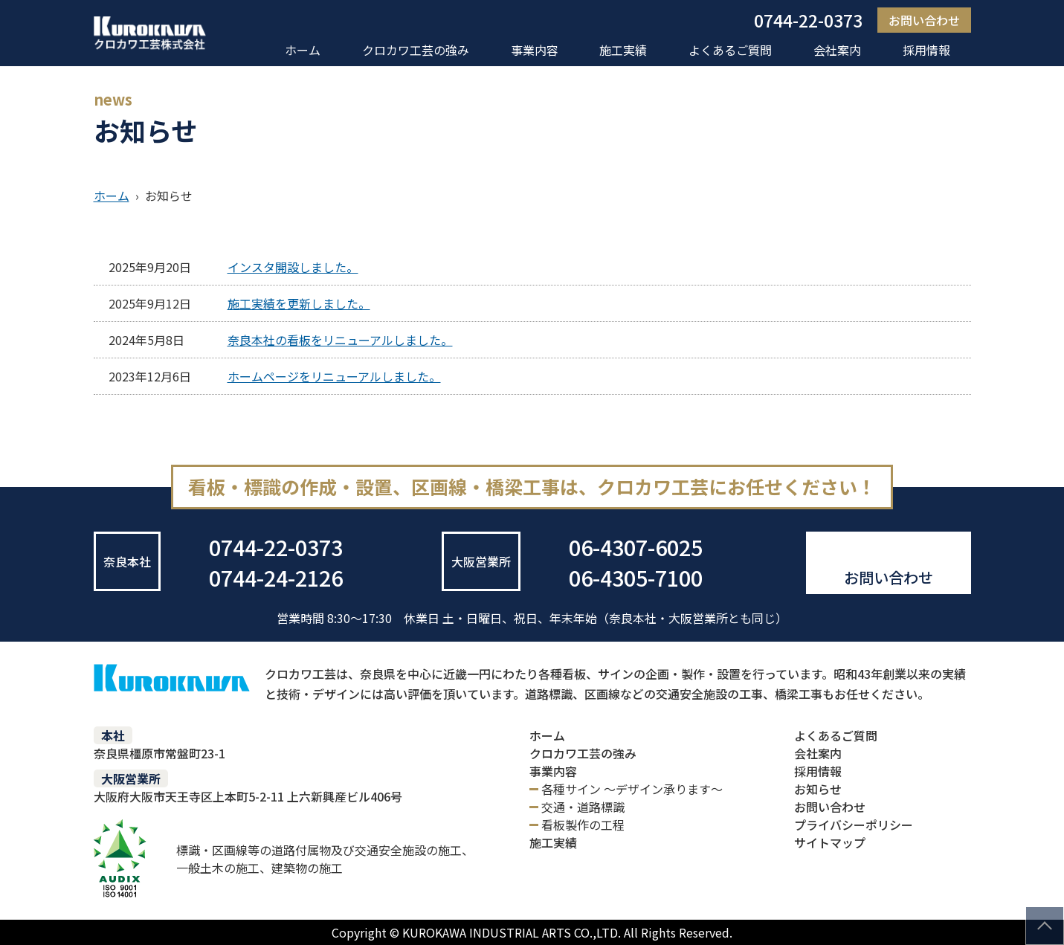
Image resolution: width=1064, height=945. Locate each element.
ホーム (302, 50)
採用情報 (926, 50)
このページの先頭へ (1044, 925)
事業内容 (534, 50)
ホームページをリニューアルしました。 (334, 376)
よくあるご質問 (730, 50)
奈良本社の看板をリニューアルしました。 (340, 340)
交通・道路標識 (583, 807)
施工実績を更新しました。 (299, 303)
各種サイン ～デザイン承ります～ (632, 789)
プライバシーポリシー (853, 824)
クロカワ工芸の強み (415, 50)
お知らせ (818, 789)
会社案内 (837, 50)
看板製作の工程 (583, 824)
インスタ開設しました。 (293, 267)
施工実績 (623, 50)
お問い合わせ (924, 20)
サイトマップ (829, 842)
